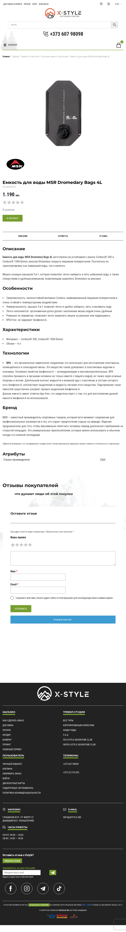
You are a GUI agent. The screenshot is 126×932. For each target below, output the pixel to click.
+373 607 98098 (71, 764)
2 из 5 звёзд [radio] (17, 545)
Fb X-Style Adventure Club (77, 739)
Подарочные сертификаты (18, 788)
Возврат (7, 739)
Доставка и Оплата (12, 4)
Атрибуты (63, 236)
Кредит (7, 735)
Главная (6, 56)
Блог (34, 4)
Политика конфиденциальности (22, 792)
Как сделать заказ (13, 720)
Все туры (68, 720)
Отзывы (103, 236)
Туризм (15, 56)
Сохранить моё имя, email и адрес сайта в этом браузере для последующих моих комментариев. (64, 598)
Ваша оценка (18, 537)
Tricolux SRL (64, 910)
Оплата (7, 730)
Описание (23, 236)
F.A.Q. (66, 735)
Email (14, 584)
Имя (13, 571)
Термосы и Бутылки (30, 56)
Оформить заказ (12, 773)
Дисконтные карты (14, 783)
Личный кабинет (12, 764)
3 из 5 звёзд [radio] (21, 545)
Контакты (43, 4)
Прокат (27, 4)
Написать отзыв (12, 860)
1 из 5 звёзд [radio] (12, 545)
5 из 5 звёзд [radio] (30, 545)
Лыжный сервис (12, 749)
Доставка (8, 725)
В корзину (12, 218)
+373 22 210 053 (71, 772)
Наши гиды (69, 730)
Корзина (7, 768)
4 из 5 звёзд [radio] (26, 545)
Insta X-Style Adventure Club (79, 744)
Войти (6, 778)
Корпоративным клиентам (78, 725)
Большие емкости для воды (55, 56)
